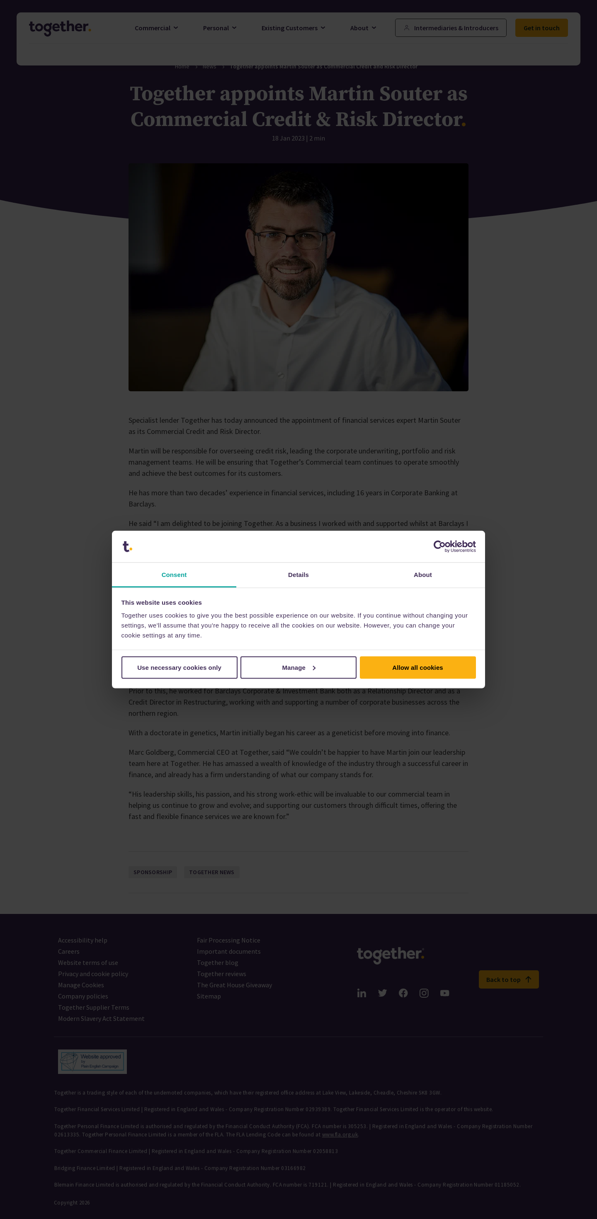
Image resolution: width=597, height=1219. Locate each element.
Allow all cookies (417, 667)
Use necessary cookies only (179, 667)
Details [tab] (298, 574)
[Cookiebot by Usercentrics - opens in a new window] (439, 546)
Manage (299, 667)
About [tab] (423, 574)
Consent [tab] (174, 574)
